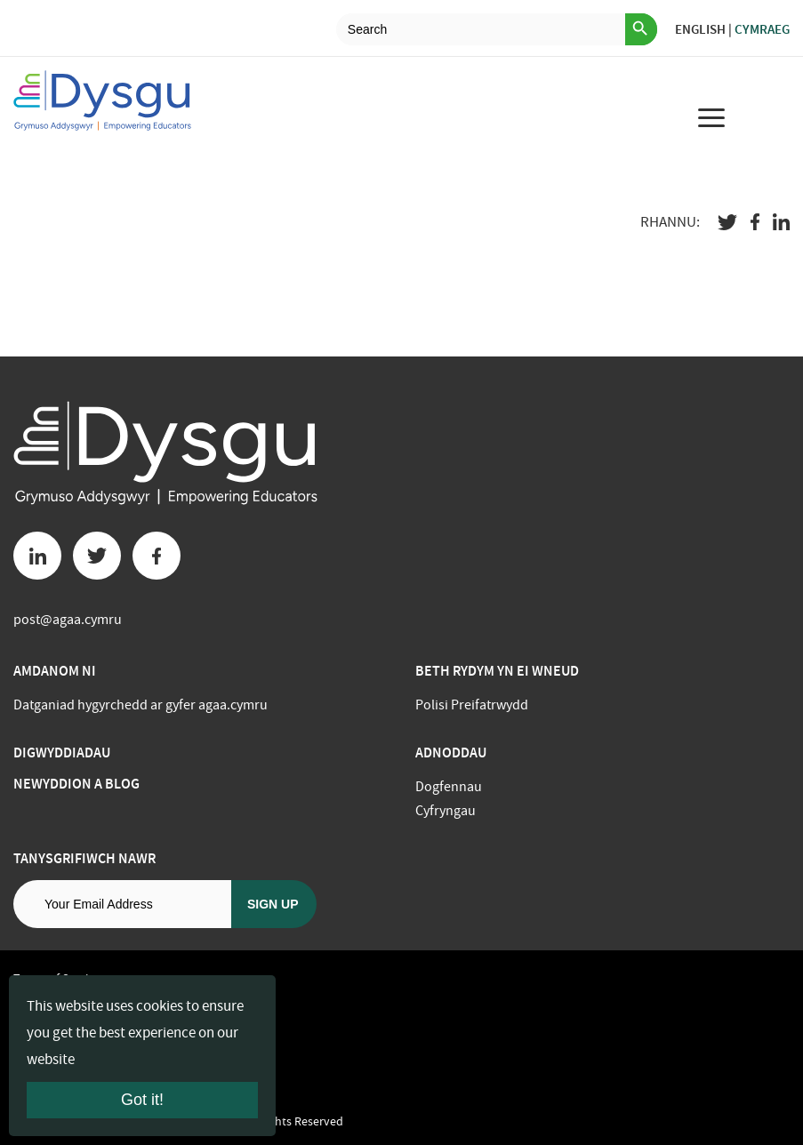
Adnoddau (450, 752)
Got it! (142, 1100)
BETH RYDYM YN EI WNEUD (497, 670)
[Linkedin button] (37, 556)
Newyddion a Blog (76, 783)
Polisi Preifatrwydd (471, 705)
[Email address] (122, 904)
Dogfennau (448, 787)
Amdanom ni (54, 670)
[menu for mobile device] (711, 117)
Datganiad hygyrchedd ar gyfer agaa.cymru (140, 705)
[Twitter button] (97, 556)
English (700, 29)
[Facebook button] (156, 556)
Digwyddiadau (61, 752)
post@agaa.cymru (67, 620)
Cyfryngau (445, 811)
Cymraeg (762, 29)
